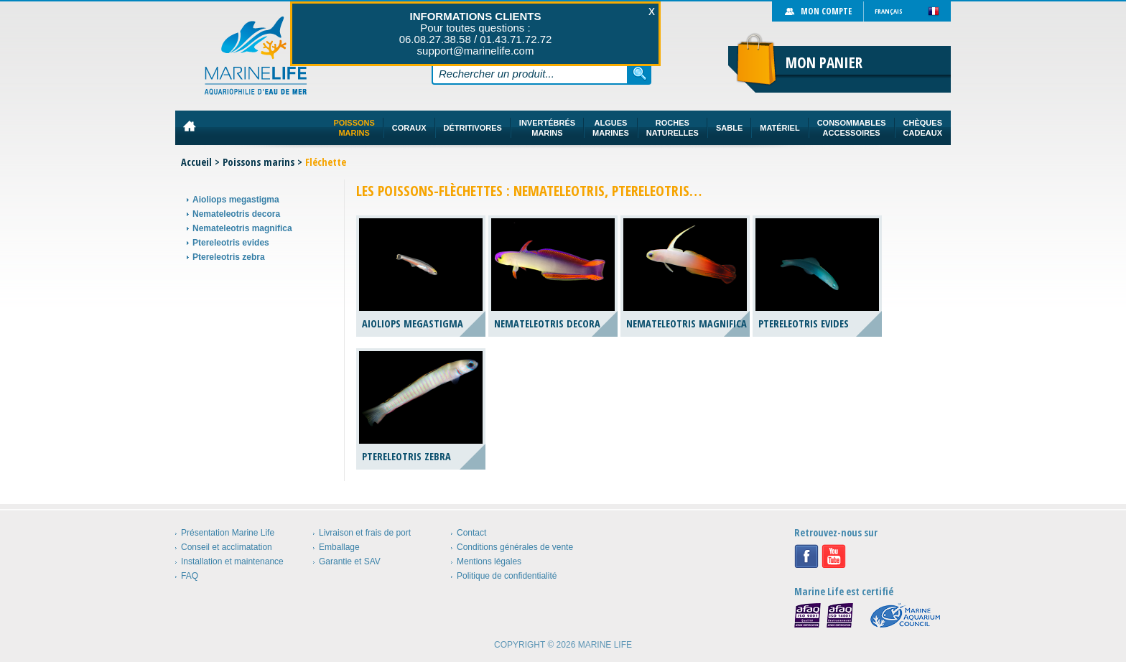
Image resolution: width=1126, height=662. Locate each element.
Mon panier (824, 62)
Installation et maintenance (232, 561)
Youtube (834, 556)
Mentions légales (489, 561)
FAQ (189, 576)
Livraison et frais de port (365, 533)
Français (889, 11)
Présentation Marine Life (227, 533)
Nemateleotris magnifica (242, 228)
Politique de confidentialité (507, 576)
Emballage (339, 547)
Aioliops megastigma (235, 200)
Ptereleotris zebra (228, 257)
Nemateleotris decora (236, 214)
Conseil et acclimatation (226, 547)
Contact (471, 533)
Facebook (806, 556)
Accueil (196, 162)
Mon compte (826, 11)
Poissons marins (258, 162)
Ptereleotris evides (230, 243)
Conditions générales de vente (515, 547)
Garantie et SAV (350, 561)
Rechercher (639, 73)
